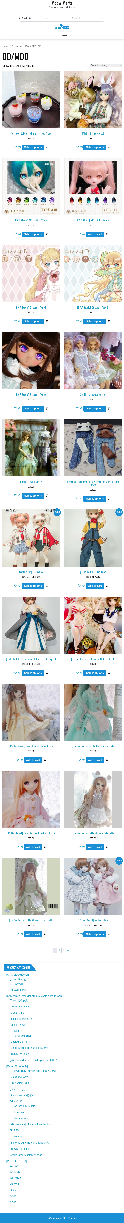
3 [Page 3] (63, 950)
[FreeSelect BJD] (20, 1006)
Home (5, 46)
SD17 (13, 1202)
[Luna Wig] (20, 1112)
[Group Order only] (17, 1066)
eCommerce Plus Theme (62, 1218)
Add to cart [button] (95, 234)
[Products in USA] (20, 46)
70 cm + (14, 1184)
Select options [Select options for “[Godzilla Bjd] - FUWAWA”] (33, 585)
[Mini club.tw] (17, 1025)
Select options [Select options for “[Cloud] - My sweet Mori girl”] (95, 408)
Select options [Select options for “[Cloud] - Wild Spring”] (33, 495)
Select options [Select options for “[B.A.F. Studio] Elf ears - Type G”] (33, 408)
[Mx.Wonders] (18, 989)
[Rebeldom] (16, 1136)
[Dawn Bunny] (18, 979)
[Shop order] (106, 65)
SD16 (13, 1196)
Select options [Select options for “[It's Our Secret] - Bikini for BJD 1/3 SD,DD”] (95, 673)
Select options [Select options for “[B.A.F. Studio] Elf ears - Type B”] (33, 321)
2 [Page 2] (59, 950)
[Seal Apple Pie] (19, 1041)
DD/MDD (15, 1190)
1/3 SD (14, 1165)
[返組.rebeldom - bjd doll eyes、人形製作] (34, 1060)
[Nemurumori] (21, 1118)
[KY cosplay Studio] (25, 1106)
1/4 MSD (15, 1171)
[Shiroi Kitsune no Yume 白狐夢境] (29, 1048)
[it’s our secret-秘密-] (22, 1095)
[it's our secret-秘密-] (22, 1018)
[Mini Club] (16, 1101)
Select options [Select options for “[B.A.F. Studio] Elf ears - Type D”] (95, 321)
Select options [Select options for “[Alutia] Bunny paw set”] (95, 147)
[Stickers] (19, 983)
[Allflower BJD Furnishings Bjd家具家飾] (33, 1070)
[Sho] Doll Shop (22, 1035)
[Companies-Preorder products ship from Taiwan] (34, 996)
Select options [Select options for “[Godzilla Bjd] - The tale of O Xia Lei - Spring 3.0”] (33, 673)
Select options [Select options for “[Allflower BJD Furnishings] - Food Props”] (33, 147)
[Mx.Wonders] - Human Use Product (31, 1124)
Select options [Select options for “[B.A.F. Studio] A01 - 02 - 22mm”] (33, 234)
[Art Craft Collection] (17, 974)
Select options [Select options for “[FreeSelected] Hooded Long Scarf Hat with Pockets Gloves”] (95, 498)
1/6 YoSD (15, 1178)
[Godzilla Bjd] (17, 1012)
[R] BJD (14, 1031)
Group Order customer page (26, 1155)
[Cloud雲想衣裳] (19, 1000)
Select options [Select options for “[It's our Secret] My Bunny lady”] (95, 934)
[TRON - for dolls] (20, 1054)
